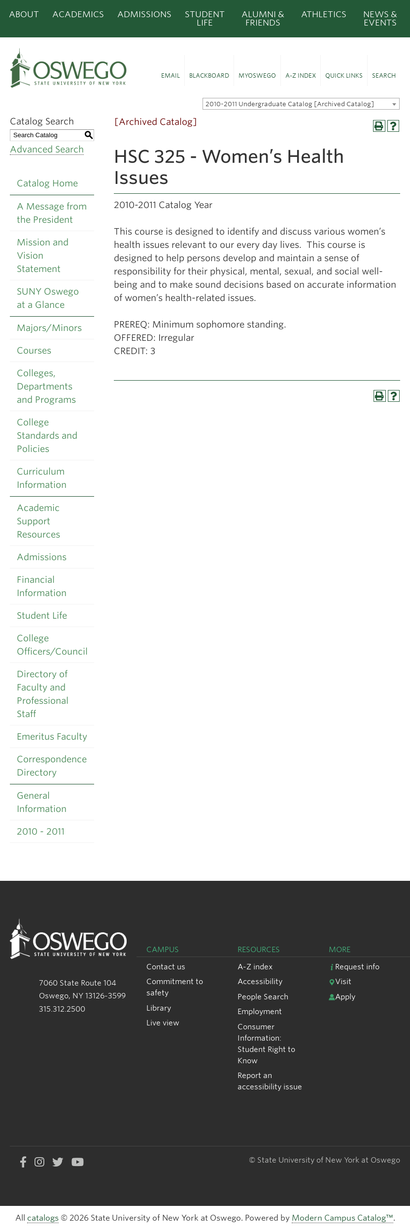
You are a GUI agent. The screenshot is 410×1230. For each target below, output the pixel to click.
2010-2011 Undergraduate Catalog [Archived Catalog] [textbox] (289, 104)
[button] (170, 71)
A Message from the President (52, 213)
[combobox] (301, 104)
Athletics (323, 14)
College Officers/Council (52, 645)
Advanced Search (47, 149)
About (24, 14)
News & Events (380, 18)
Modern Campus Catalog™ (342, 1218)
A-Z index (255, 966)
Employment (260, 1011)
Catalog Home (47, 183)
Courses (34, 350)
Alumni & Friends (262, 18)
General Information (42, 802)
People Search (263, 996)
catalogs (43, 1218)
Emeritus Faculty (52, 736)
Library (158, 1008)
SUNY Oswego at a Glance (48, 298)
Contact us (165, 966)
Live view (162, 1022)
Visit (340, 981)
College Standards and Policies (47, 435)
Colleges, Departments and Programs (46, 386)
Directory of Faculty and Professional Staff (42, 694)
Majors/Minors (49, 328)
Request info (354, 966)
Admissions (144, 14)
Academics (78, 14)
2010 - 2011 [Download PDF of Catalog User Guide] (41, 831)
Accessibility (260, 981)
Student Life (205, 18)
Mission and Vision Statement (42, 255)
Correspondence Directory (52, 766)
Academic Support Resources (38, 521)
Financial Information (42, 586)
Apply (342, 996)
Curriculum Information (42, 478)
